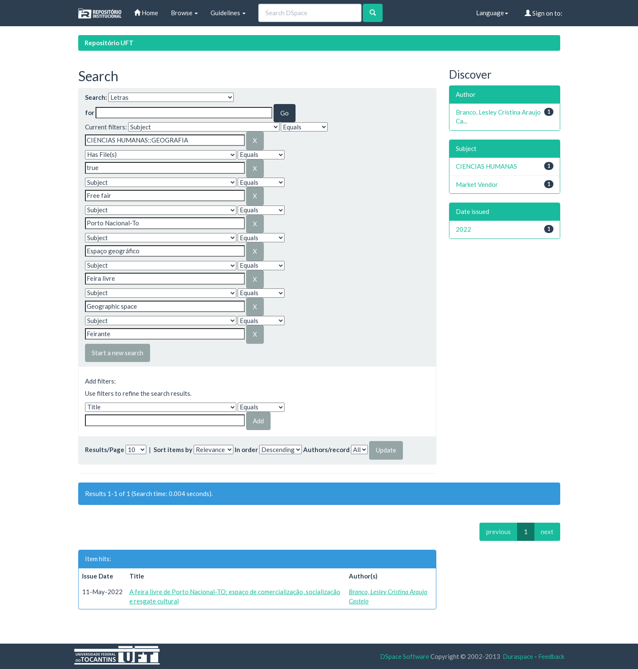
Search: (96, 97)
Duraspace (518, 656)
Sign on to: (543, 13)
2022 (463, 229)
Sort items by (172, 449)
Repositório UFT (109, 43)
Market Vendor (477, 184)
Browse (184, 12)
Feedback (551, 656)
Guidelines (228, 12)
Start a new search (117, 352)
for (89, 112)
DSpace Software (404, 656)
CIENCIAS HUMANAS (486, 166)
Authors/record (326, 449)
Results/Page (104, 449)
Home (146, 12)
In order (246, 449)
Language (492, 12)
